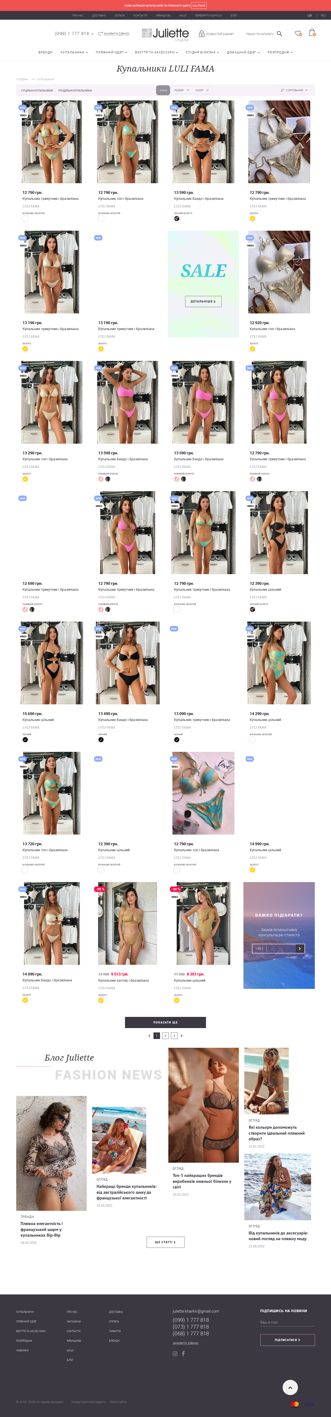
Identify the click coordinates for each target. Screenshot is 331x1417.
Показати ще (165, 1022)
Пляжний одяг (110, 52)
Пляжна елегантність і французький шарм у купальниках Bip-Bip (42, 1229)
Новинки (22, 1350)
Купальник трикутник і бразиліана (51, 198)
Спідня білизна (201, 52)
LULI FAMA (31, 206)
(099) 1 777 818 (72, 33)
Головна (22, 79)
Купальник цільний (265, 589)
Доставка (99, 15)
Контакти (140, 15)
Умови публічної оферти (88, 1402)
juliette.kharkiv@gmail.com (196, 1311)
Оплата (120, 15)
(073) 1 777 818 (191, 1326)
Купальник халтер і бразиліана (123, 980)
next (182, 1035)
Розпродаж (278, 52)
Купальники (73, 52)
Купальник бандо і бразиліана (199, 198)
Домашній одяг (242, 52)
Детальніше (202, 301)
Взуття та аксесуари (155, 52)
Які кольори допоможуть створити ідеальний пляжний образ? (277, 1133)
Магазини (74, 1321)
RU (323, 15)
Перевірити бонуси (208, 15)
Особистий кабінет (220, 34)
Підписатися (286, 1340)
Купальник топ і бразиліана (120, 198)
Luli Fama (198, 5)
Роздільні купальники (75, 90)
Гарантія (115, 1331)
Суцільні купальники (37, 90)
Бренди (46, 52)
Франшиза (163, 15)
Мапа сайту (118, 1402)
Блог (234, 15)
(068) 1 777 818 (191, 1333)
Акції (182, 15)
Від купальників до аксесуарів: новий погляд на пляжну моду (278, 1236)
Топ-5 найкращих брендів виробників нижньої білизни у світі (202, 1181)
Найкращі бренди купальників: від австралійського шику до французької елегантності (127, 1192)
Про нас (77, 15)
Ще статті (164, 1242)
